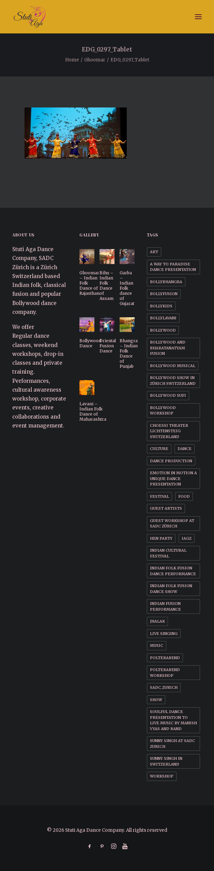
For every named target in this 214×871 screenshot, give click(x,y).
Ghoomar (94, 60)
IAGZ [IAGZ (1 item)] (187, 538)
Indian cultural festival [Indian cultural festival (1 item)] (168, 553)
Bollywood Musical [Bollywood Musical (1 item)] (172, 365)
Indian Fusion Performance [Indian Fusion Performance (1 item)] (165, 606)
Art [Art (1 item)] (154, 251)
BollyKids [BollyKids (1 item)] (161, 306)
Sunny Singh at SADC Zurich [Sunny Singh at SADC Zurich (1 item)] (172, 743)
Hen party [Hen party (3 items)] (161, 538)
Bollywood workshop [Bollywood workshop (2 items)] (163, 410)
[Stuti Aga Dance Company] (107, 16)
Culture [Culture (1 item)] (159, 448)
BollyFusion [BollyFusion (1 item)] (164, 293)
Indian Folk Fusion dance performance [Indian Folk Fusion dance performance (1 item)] (173, 571)
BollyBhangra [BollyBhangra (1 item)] (166, 281)
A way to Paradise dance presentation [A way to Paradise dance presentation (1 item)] (173, 267)
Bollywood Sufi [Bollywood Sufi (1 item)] (168, 395)
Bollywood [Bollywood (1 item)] (163, 330)
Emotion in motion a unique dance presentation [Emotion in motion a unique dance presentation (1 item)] (173, 478)
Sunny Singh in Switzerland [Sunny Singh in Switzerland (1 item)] (166, 761)
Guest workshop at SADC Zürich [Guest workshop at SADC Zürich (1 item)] (172, 523)
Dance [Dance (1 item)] (185, 448)
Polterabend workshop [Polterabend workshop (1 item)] (165, 672)
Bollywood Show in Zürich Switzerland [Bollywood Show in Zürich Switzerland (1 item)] (173, 380)
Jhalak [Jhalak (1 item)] (157, 621)
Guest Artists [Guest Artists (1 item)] (166, 508)
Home (72, 60)
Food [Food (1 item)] (184, 496)
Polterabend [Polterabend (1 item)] (165, 657)
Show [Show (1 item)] (156, 699)
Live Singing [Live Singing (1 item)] (164, 633)
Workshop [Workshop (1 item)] (161, 776)
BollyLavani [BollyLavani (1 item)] (163, 318)
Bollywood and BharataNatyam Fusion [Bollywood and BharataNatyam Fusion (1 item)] (167, 348)
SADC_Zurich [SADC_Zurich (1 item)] (164, 687)
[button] (198, 16)
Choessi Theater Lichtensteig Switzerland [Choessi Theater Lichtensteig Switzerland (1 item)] (169, 431)
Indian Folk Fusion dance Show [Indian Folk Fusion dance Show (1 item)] (171, 588)
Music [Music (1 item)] (156, 645)
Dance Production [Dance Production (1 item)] (171, 461)
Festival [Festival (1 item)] (159, 496)
